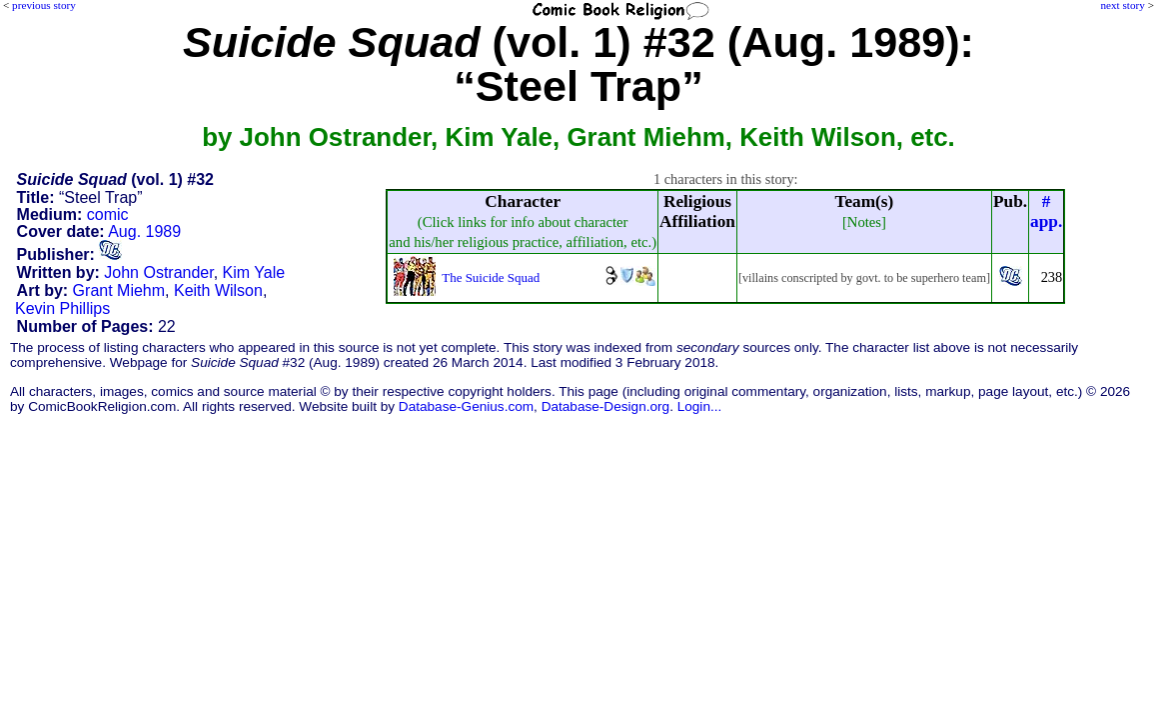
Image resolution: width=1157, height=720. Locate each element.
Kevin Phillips (62, 308)
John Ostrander (158, 272)
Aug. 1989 (144, 231)
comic (108, 214)
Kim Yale (254, 272)
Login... (699, 406)
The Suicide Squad (491, 277)
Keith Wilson (218, 290)
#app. (1046, 211)
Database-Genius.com (466, 406)
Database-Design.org (605, 406)
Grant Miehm (119, 290)
